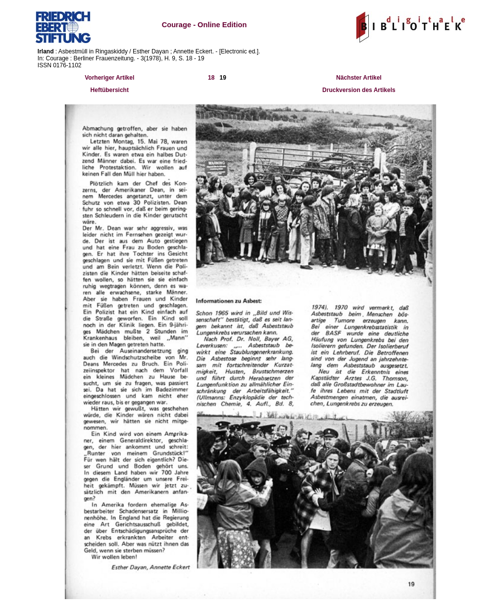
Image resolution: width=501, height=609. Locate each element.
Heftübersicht (110, 90)
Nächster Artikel (359, 77)
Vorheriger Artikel (109, 77)
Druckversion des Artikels (359, 90)
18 (211, 77)
